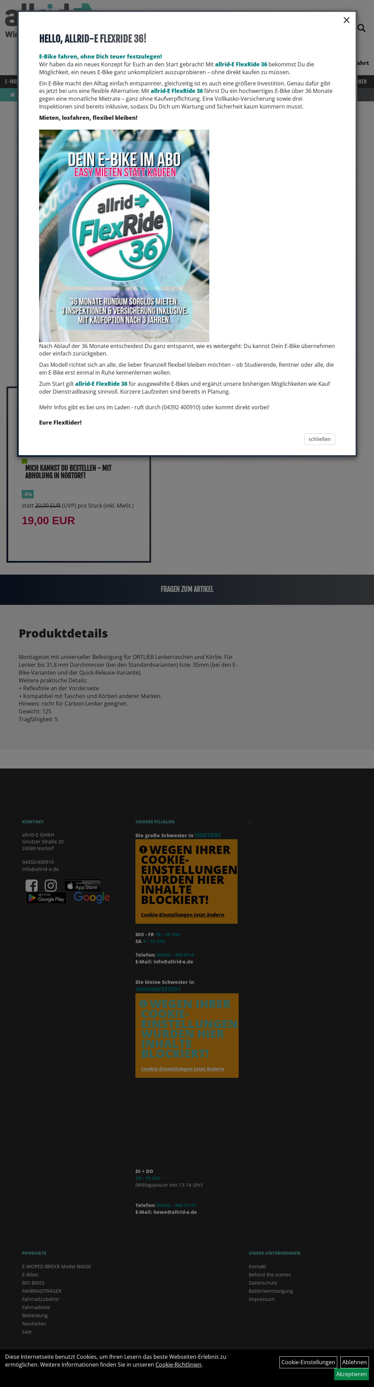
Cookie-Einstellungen (308, 1362)
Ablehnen (354, 1362)
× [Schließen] (347, 20)
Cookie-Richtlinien (178, 1364)
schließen (320, 439)
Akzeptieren (351, 1374)
